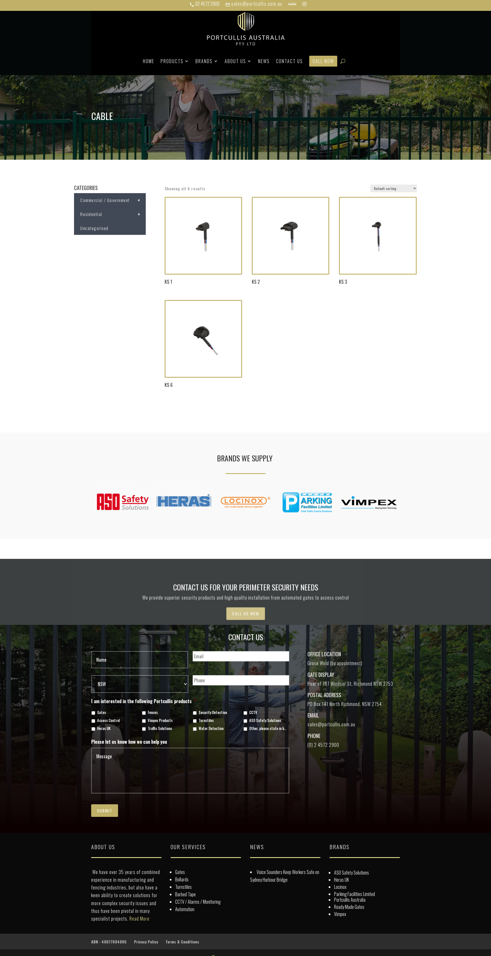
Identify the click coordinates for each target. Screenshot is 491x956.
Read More (139, 918)
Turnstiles (206, 720)
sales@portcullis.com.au (253, 3)
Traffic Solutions (160, 728)
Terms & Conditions (182, 942)
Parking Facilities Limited (354, 894)
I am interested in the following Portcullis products (143, 701)
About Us (235, 61)
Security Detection (213, 712)
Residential (113, 214)
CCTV (253, 712)
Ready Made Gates (349, 906)
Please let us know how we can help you (129, 742)
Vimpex (340, 914)
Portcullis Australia (350, 899)
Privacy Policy (146, 942)
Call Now (323, 61)
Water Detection (211, 728)
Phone (314, 735)
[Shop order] (393, 188)
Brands (204, 61)
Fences (153, 712)
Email (313, 715)
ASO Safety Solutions (265, 720)
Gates (101, 712)
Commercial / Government (113, 200)
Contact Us (289, 61)
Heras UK (104, 728)
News (264, 61)
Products (172, 61)
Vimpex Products (160, 720)
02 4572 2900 (204, 3)
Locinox (340, 886)
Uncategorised (94, 228)
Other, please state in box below (268, 728)
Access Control (108, 720)
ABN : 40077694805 (109, 942)
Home (148, 61)
